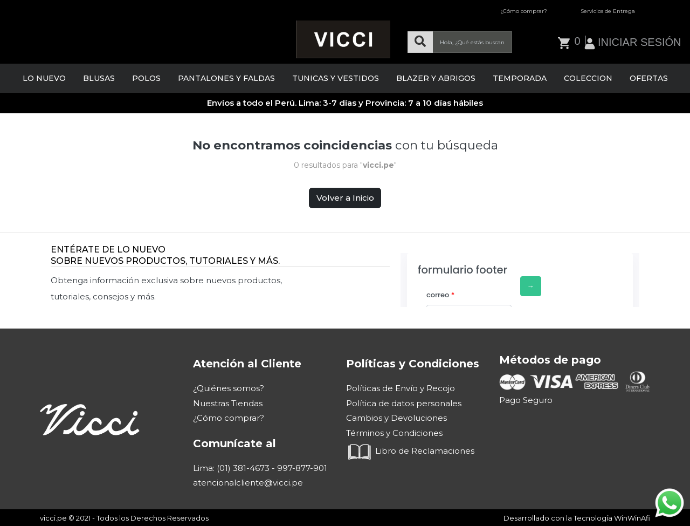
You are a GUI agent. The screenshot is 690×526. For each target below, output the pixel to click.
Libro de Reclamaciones (410, 451)
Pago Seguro (526, 400)
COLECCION (588, 78)
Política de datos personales (403, 403)
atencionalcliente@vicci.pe (248, 482)
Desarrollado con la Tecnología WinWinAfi (576, 518)
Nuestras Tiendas (228, 403)
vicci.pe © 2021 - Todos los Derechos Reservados (124, 518)
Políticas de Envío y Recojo (400, 388)
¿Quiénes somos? (228, 388)
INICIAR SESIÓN (639, 42)
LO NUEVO (44, 78)
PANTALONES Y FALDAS (226, 78)
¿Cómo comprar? (523, 11)
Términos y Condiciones (394, 433)
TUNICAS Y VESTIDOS (335, 78)
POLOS (146, 78)
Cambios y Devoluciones (396, 418)
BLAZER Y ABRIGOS (435, 78)
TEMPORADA (520, 78)
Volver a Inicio (345, 198)
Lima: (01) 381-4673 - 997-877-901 (260, 468)
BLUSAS (99, 78)
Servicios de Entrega (608, 11)
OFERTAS (649, 78)
